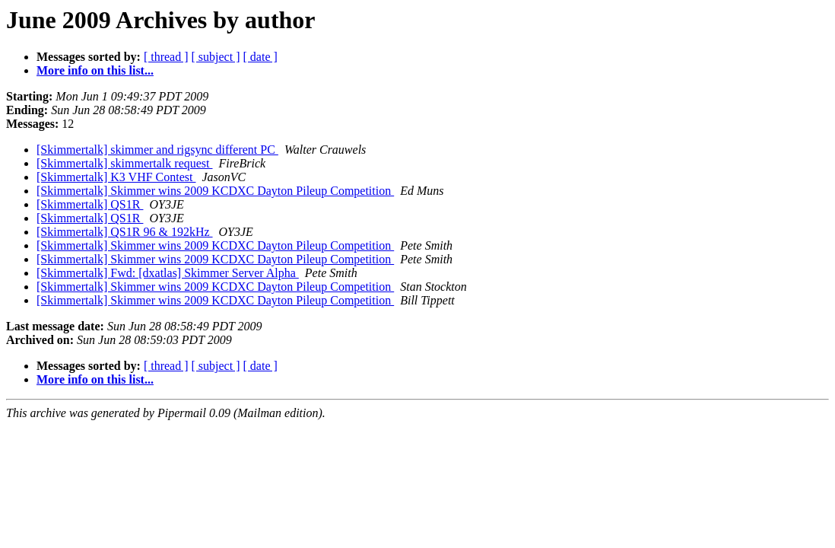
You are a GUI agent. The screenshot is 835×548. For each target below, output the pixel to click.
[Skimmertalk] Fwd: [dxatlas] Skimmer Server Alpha (168, 272)
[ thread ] (166, 56)
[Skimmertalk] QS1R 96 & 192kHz (125, 231)
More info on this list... (95, 70)
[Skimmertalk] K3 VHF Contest (116, 176)
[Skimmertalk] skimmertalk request (125, 163)
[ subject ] (216, 56)
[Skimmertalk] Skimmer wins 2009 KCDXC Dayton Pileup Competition (215, 190)
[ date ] (260, 56)
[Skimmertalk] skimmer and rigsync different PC (157, 149)
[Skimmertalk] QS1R (90, 204)
